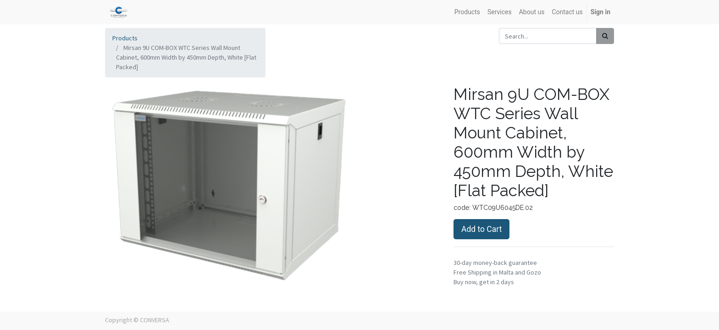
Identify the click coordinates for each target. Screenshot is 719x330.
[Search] (605, 36)
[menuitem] (467, 12)
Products (125, 38)
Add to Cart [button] (481, 229)
